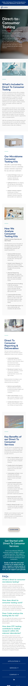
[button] (25, 6)
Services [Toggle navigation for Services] (13, 668)
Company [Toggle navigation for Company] (13, 675)
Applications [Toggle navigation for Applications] (13, 661)
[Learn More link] (14, 529)
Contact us (8, 564)
